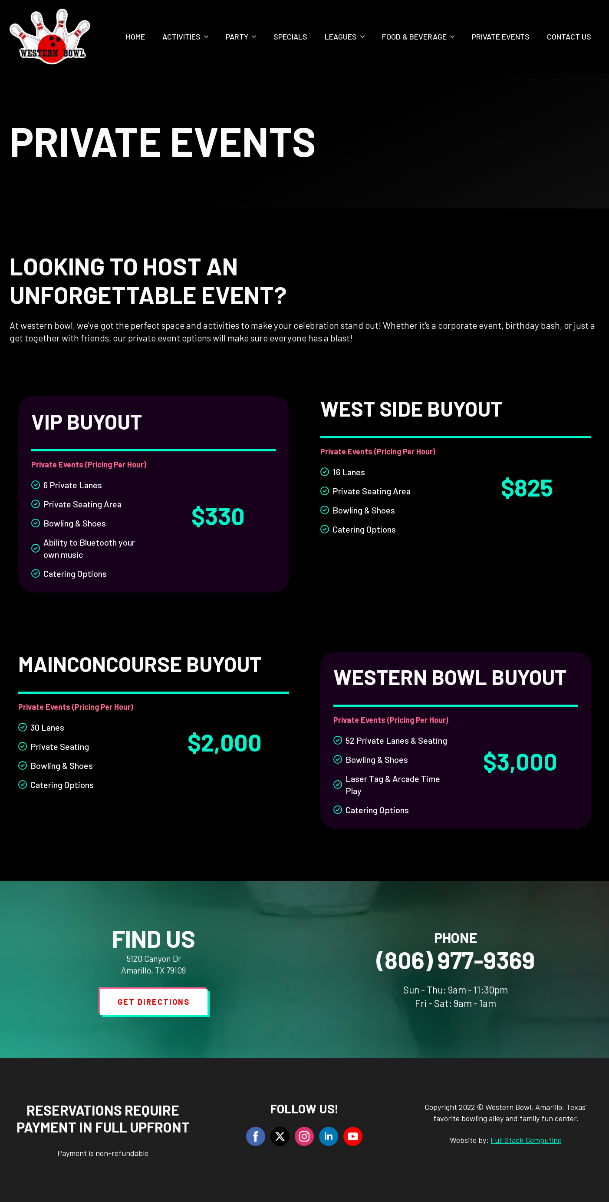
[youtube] (352, 1136)
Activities (181, 36)
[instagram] (304, 1136)
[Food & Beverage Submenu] (455, 36)
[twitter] (280, 1136)
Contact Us (569, 36)
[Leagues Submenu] (365, 36)
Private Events (501, 36)
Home (135, 36)
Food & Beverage (414, 36)
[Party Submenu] (256, 36)
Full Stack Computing (526, 1140)
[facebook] (255, 1136)
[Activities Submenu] (209, 36)
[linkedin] (328, 1136)
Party (237, 36)
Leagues (341, 36)
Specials (290, 36)
